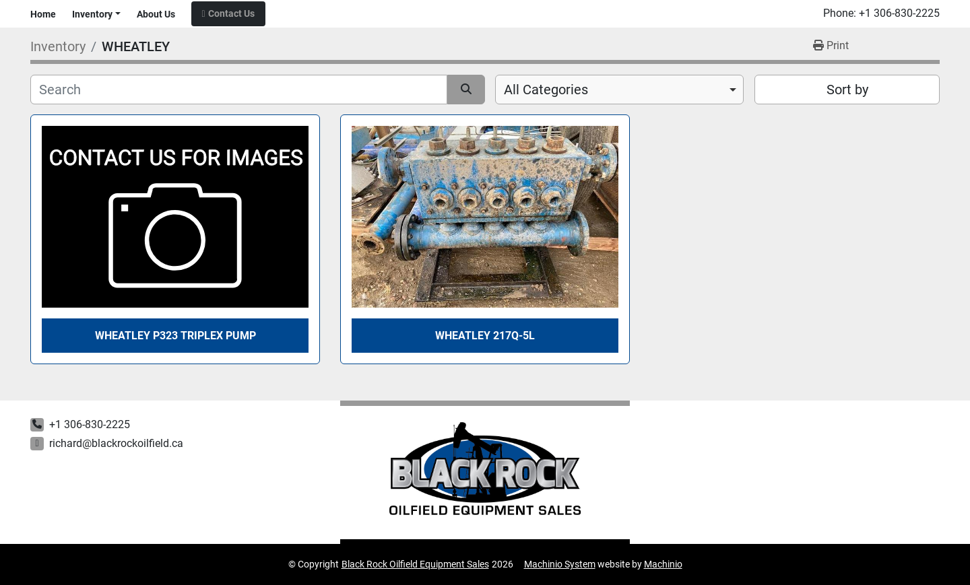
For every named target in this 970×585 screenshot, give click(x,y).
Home (43, 14)
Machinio (663, 564)
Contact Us (231, 13)
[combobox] (619, 89)
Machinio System (559, 564)
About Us (156, 14)
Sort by (847, 89)
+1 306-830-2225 (899, 14)
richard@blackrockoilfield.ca (116, 443)
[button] (96, 14)
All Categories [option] (546, 89)
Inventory (92, 14)
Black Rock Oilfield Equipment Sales (415, 564)
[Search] (238, 89)
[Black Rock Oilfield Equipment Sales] (485, 472)
